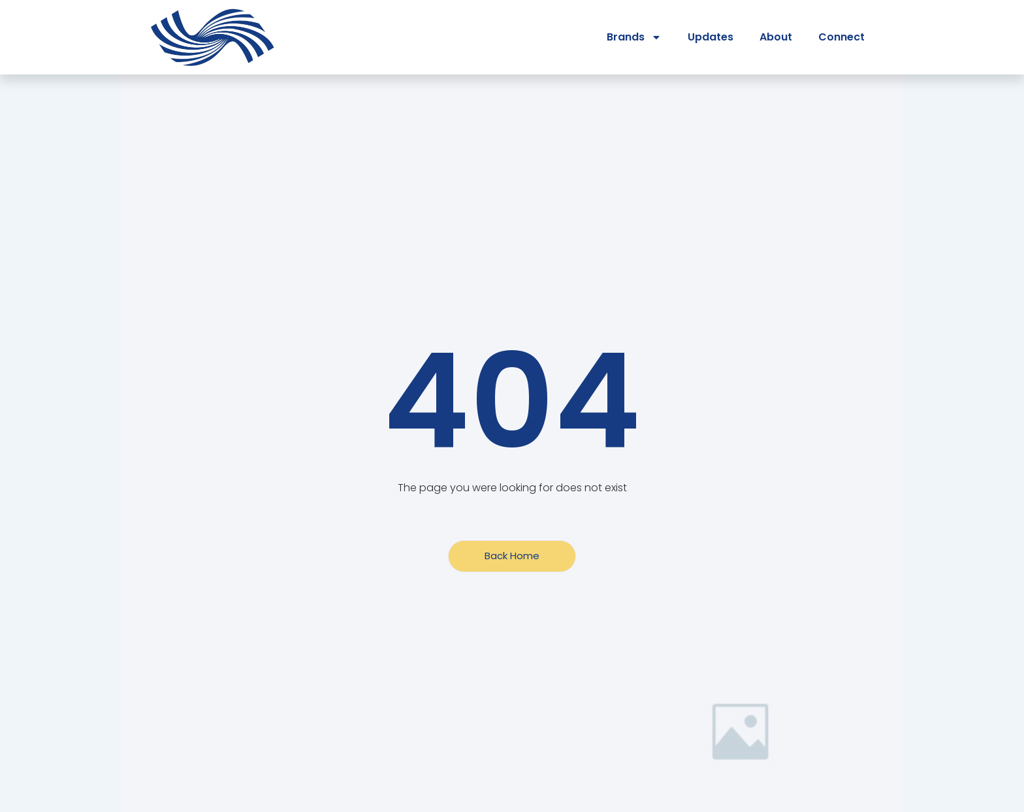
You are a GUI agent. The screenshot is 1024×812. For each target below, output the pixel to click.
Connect (841, 36)
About (776, 36)
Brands (634, 37)
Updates (710, 36)
